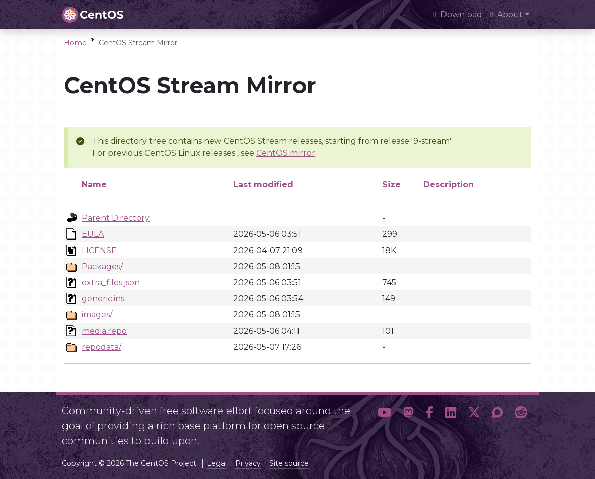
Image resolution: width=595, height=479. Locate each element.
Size (391, 184)
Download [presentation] (457, 14)
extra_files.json (111, 282)
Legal (217, 463)
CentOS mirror (285, 153)
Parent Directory (116, 218)
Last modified (263, 184)
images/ (97, 315)
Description (448, 184)
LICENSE (99, 250)
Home (75, 42)
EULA (93, 234)
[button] (384, 421)
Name (94, 184)
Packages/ (102, 266)
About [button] (506, 14)
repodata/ (101, 347)
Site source (289, 463)
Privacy (248, 463)
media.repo (104, 331)
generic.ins (103, 298)
